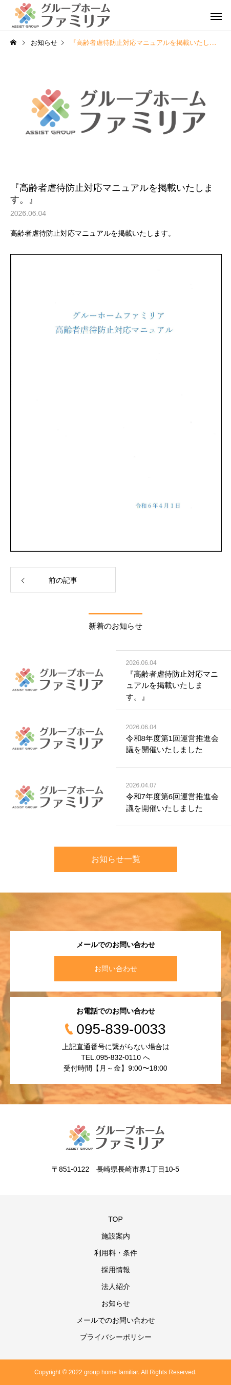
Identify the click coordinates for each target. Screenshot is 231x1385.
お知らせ (115, 1303)
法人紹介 (115, 1286)
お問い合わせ (115, 968)
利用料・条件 (115, 1253)
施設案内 (115, 1236)
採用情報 (115, 1270)
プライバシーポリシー (116, 1337)
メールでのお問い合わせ (115, 1320)
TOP (115, 1219)
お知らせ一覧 (115, 859)
